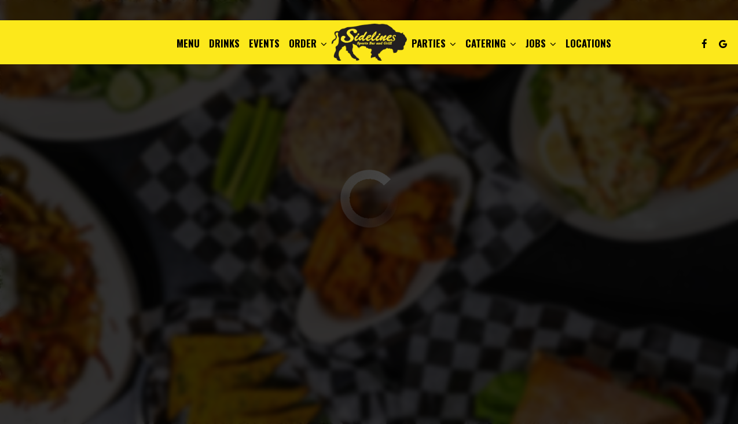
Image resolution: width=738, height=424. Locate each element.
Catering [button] (490, 43)
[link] (369, 41)
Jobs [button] (541, 43)
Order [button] (308, 43)
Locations (588, 43)
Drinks (224, 43)
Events (264, 43)
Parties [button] (434, 43)
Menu (188, 43)
